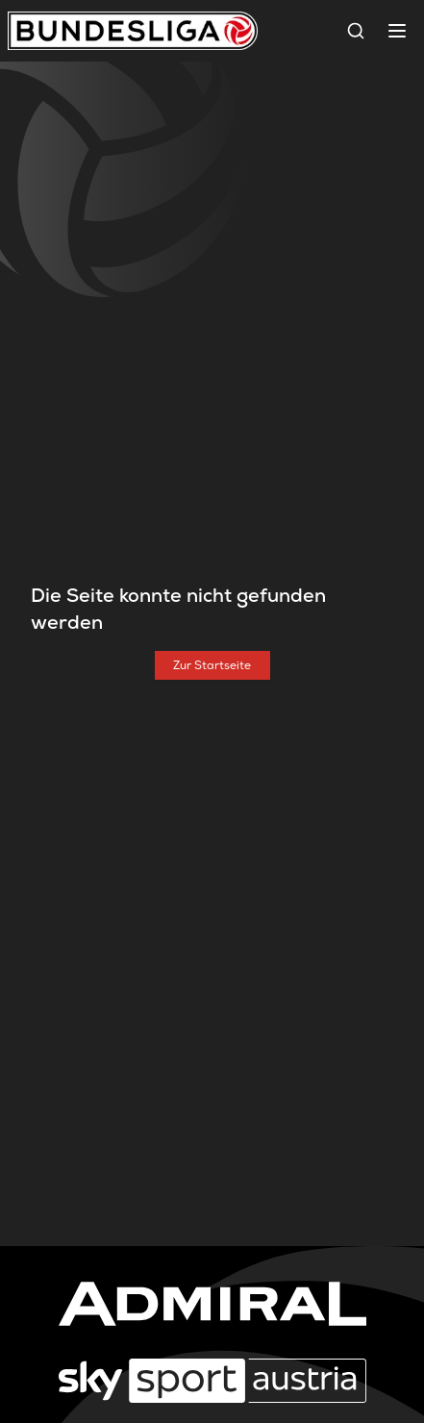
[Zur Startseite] (212, 665)
